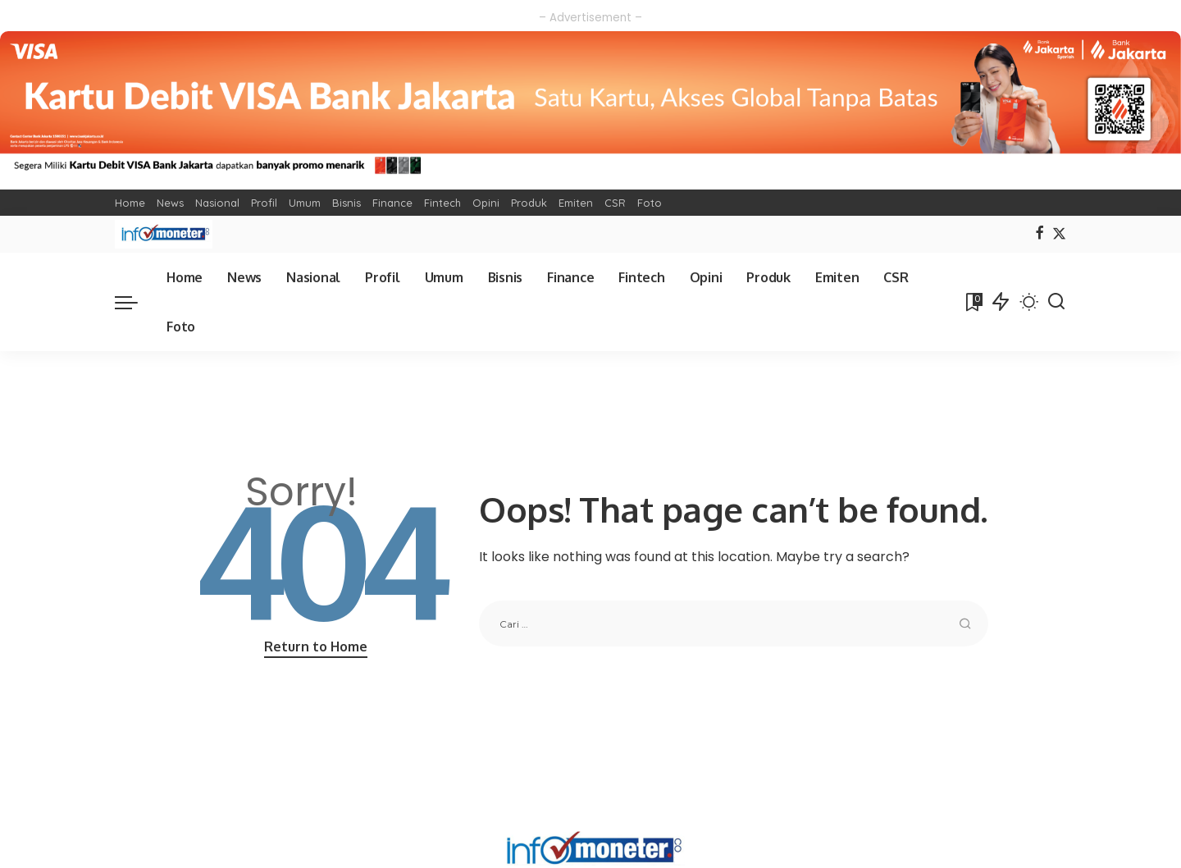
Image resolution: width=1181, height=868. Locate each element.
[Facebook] (1039, 234)
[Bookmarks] (973, 302)
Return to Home (315, 646)
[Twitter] (1059, 234)
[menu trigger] (134, 302)
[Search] (1056, 302)
